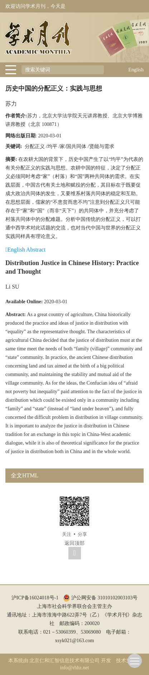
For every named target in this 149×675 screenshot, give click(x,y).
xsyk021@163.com (74, 640)
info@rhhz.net (74, 667)
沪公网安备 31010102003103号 (100, 597)
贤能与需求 (101, 146)
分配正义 (35, 146)
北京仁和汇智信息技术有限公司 (64, 660)
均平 (52, 146)
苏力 (11, 104)
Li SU (12, 287)
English (136, 69)
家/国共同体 (73, 146)
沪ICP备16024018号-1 (34, 597)
